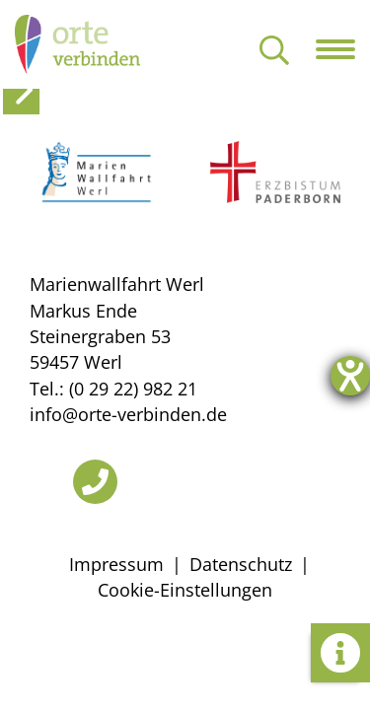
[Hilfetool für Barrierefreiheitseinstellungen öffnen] (350, 375)
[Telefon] (95, 482)
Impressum (116, 564)
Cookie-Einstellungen (185, 590)
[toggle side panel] (21, 89)
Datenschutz (240, 564)
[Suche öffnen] (274, 52)
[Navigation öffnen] (343, 49)
